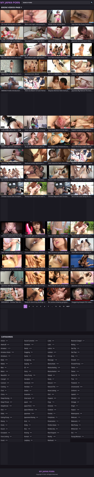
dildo (4, 413)
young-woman (77, 436)
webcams (76, 421)
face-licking (6, 436)
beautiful (5, 375)
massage (52, 360)
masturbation (54, 371)
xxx (74, 432)
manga (52, 356)
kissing (28, 432)
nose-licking (53, 390)
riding (75, 344)
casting (5, 386)
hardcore (29, 383)
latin (51, 344)
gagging (28, 352)
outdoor (52, 409)
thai (74, 379)
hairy (28, 371)
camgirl (5, 379)
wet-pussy (76, 425)
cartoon (5, 383)
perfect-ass (53, 429)
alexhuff (5, 344)
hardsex (28, 386)
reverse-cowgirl (78, 340)
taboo (74, 367)
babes (4, 363)
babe (4, 360)
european (5, 432)
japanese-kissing (31, 417)
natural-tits (53, 386)
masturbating (54, 367)
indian (28, 390)
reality (52, 436)
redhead (52, 440)
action (4, 340)
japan (28, 402)
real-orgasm (53, 432)
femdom (29, 344)
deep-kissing (7, 398)
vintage (75, 402)
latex (51, 340)
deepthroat (6, 406)
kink (27, 421)
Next (68, 306)
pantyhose (53, 417)
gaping (28, 363)
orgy (51, 402)
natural (52, 383)
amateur (6, 348)
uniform (75, 390)
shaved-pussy (77, 363)
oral (51, 394)
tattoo (75, 371)
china (4, 394)
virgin (74, 406)
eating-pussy (6, 417)
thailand (75, 383)
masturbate (53, 363)
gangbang (29, 360)
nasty (51, 379)
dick (4, 409)
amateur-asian (7, 352)
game (27, 356)
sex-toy (75, 348)
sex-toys (75, 352)
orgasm (52, 398)
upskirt (75, 394)
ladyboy (28, 440)
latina (51, 348)
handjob (29, 379)
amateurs (6, 356)
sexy (74, 356)
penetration (53, 421)
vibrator (75, 398)
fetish (28, 348)
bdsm (4, 371)
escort (4, 429)
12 (59, 306)
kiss (27, 429)
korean (28, 436)
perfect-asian (54, 425)
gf (26, 367)
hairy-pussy (30, 375)
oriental (52, 406)
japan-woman (30, 409)
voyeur (75, 409)
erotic (4, 425)
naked (51, 375)
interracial (29, 398)
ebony (4, 421)
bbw (4, 367)
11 (56, 306)
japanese (29, 413)
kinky (27, 425)
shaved (75, 360)
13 (63, 306)
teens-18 (75, 375)
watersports (76, 413)
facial (4, 440)
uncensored (77, 386)
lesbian (52, 352)
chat (4, 390)
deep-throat (7, 402)
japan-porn (29, 406)
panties (52, 413)
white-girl (76, 429)
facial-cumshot (31, 340)
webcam (76, 417)
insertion (28, 394)
